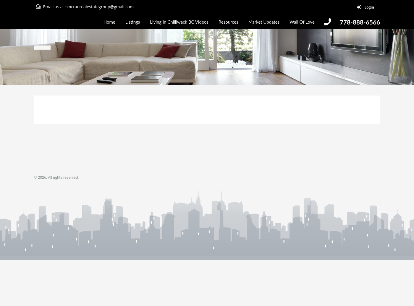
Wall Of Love (302, 22)
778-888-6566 (360, 22)
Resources (228, 22)
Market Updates (264, 22)
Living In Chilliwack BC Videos (179, 22)
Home (109, 22)
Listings (132, 22)
